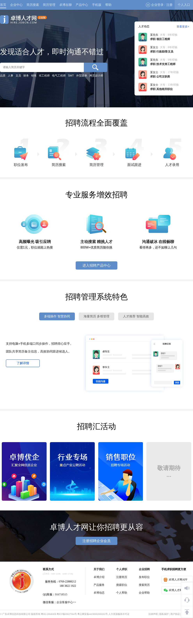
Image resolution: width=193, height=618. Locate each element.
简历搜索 (33, 4)
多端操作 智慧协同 (57, 316)
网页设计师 (96, 75)
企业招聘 (144, 569)
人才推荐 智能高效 (136, 316)
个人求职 (121, 569)
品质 (2, 75)
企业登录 (155, 5)
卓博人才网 (23, 19)
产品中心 (82, 4)
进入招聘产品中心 (96, 265)
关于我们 (99, 569)
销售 (34, 75)
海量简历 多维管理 (96, 316)
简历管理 (49, 4)
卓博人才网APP (175, 580)
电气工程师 (59, 75)
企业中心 (16, 4)
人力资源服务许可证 (118, 614)
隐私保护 (164, 614)
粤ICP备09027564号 (67, 614)
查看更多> (183, 26)
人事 (10, 75)
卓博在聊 (65, 4)
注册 (169, 4)
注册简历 (121, 577)
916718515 (61, 594)
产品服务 (99, 584)
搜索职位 (121, 584)
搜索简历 (144, 584)
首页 (3, 4)
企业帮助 (144, 592)
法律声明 (153, 614)
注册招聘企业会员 (96, 541)
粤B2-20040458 (48, 614)
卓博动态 (99, 592)
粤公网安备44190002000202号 (92, 614)
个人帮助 (121, 592)
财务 (26, 75)
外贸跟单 (81, 75)
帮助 (108, 4)
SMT (71, 75)
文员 (18, 75)
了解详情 (23, 363)
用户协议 (175, 614)
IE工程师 (44, 75)
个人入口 (184, 4)
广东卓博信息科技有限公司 (16, 614)
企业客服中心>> (66, 602)
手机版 (96, 4)
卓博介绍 (99, 577)
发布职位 (144, 577)
